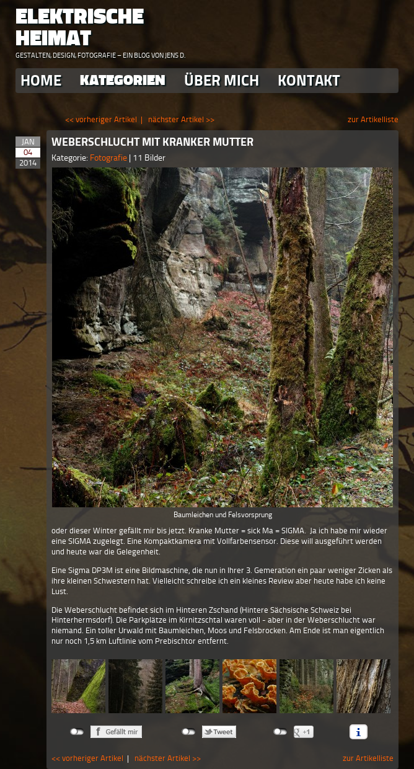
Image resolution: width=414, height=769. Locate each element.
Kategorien (122, 80)
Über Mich (221, 80)
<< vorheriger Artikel (101, 119)
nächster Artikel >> (181, 119)
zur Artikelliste (373, 119)
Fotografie (109, 158)
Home (40, 80)
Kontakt (309, 80)
